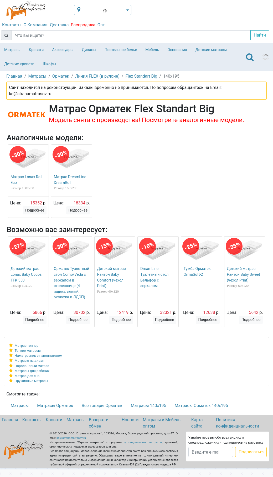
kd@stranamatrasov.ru (71, 438)
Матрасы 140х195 (148, 405)
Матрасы (12, 50)
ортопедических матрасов (143, 442)
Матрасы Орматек (55, 405)
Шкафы (49, 64)
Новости (130, 419)
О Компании (35, 24)
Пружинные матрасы (31, 381)
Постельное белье (121, 50)
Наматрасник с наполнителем (38, 356)
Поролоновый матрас (32, 366)
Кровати (36, 50)
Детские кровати (19, 64)
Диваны (89, 50)
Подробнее (34, 210)
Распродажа (83, 24)
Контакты (11, 24)
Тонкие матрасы (28, 351)
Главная (10, 419)
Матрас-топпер (27, 346)
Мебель (152, 50)
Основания (177, 50)
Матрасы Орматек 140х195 (201, 405)
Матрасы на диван (29, 361)
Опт (101, 24)
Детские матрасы (211, 50)
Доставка (59, 24)
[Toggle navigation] (250, 57)
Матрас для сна (27, 376)
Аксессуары (62, 50)
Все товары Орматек (102, 405)
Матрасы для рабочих (32, 371)
